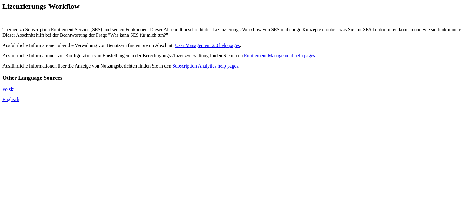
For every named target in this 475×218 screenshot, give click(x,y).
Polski (8, 89)
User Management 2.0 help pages (207, 45)
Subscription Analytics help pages (205, 65)
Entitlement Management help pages (279, 55)
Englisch (10, 99)
